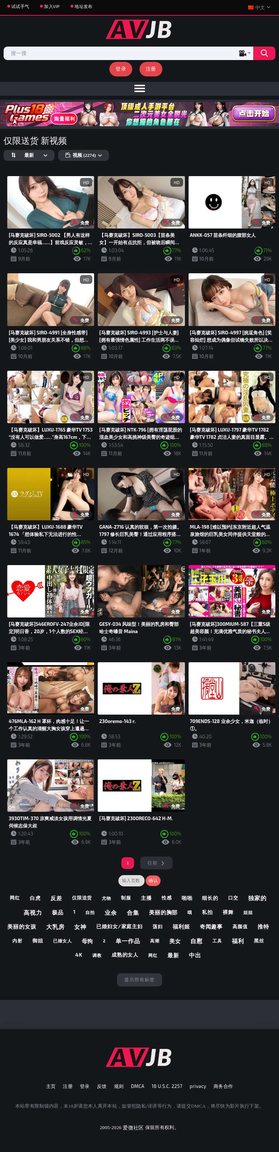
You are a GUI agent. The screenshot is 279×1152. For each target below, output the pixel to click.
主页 (51, 1086)
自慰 (196, 940)
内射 (17, 941)
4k (78, 955)
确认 (153, 880)
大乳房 (55, 926)
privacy (198, 1086)
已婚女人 (62, 940)
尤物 (106, 898)
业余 (111, 912)
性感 (167, 898)
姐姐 (248, 912)
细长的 (210, 898)
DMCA (137, 1086)
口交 (233, 898)
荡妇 (158, 926)
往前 (152, 863)
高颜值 (240, 926)
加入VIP (52, 6)
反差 (56, 898)
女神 (80, 926)
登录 (121, 68)
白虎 (35, 898)
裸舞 (228, 912)
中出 (195, 955)
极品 (58, 912)
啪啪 (187, 898)
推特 (263, 926)
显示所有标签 (139, 979)
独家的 (257, 897)
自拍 (90, 912)
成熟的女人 (125, 955)
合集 (133, 912)
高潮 (154, 940)
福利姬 (181, 926)
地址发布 (83, 6)
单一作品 (128, 940)
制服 (126, 898)
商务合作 (223, 1086)
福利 (238, 940)
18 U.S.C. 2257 (166, 1086)
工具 (217, 940)
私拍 (207, 912)
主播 (146, 898)
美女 (175, 941)
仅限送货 (82, 898)
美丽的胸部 (163, 912)
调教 (97, 955)
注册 (151, 68)
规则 (119, 1086)
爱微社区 (133, 1127)
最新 (173, 955)
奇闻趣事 (211, 926)
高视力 (33, 912)
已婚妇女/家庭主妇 (119, 926)
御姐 (37, 940)
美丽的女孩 (21, 926)
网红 (15, 898)
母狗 (87, 941)
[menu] (139, 89)
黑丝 (259, 941)
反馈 (102, 1086)
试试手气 (20, 6)
